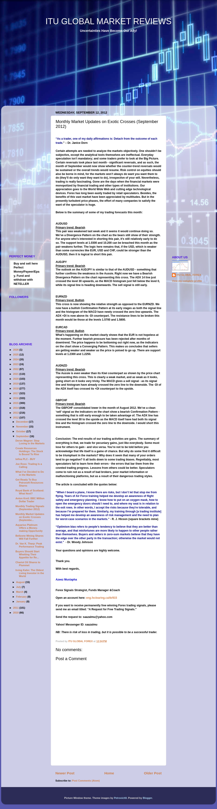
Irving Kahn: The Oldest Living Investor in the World (29, 573)
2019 (16, 383)
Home (109, 773)
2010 (16, 612)
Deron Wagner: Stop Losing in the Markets (30, 442)
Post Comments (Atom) (86, 780)
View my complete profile (187, 281)
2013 (16, 412)
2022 (16, 369)
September (23, 436)
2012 (16, 417)
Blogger (147, 798)
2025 (16, 354)
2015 (16, 403)
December (22, 421)
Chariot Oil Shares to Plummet (27, 564)
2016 (16, 398)
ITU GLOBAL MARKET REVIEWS (108, 21)
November (22, 426)
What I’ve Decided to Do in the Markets (29, 473)
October (21, 431)
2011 (16, 607)
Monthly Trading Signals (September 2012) (29, 508)
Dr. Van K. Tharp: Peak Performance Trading (29, 545)
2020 (16, 378)
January (21, 601)
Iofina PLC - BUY (25, 459)
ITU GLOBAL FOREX (189, 275)
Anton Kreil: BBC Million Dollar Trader (29, 500)
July (19, 587)
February (21, 596)
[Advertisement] (81, 72)
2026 (16, 349)
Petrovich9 (120, 798)
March (20, 591)
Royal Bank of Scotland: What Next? (29, 492)
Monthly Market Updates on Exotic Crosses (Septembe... (29, 517)
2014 (16, 407)
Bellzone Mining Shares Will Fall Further (29, 537)
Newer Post (64, 773)
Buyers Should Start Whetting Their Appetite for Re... (27, 554)
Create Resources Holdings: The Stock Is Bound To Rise (29, 451)
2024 (16, 359)
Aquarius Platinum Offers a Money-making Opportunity (29, 527)
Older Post (153, 773)
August (20, 582)
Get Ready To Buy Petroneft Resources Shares (29, 482)
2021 (16, 374)
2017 (16, 393)
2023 (16, 364)
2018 (16, 388)
